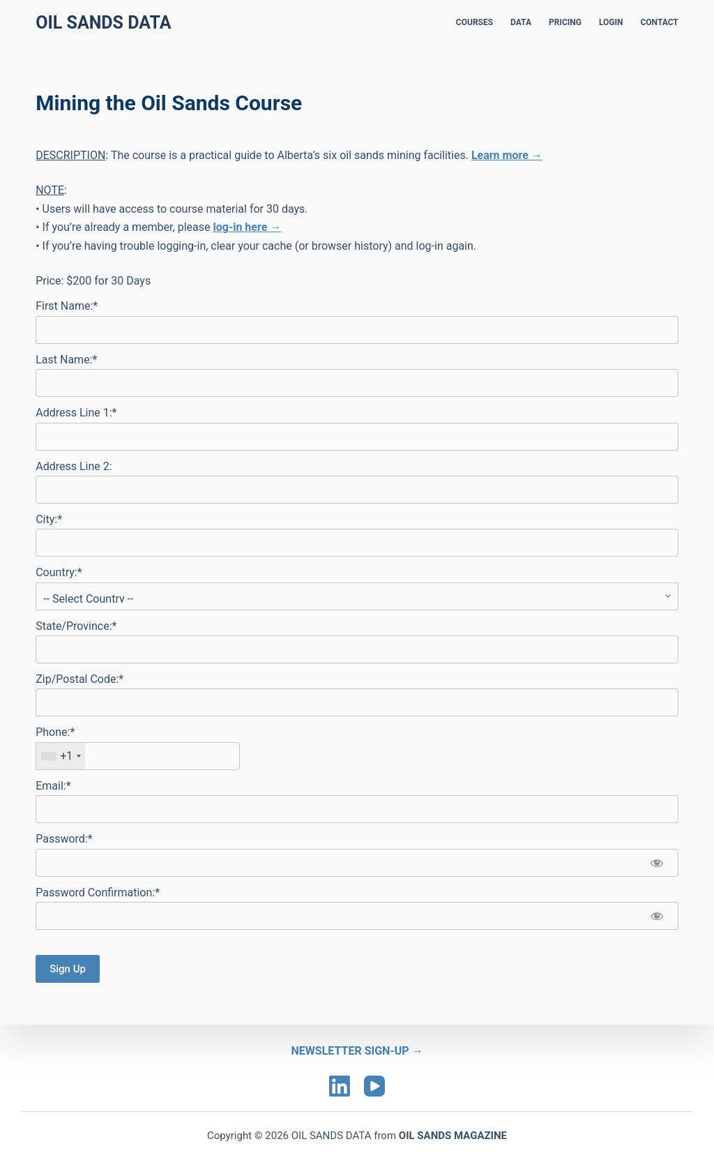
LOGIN (611, 22)
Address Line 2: (74, 466)
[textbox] (138, 756)
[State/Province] (357, 649)
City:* (49, 519)
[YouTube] (374, 1086)
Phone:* (55, 732)
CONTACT (659, 22)
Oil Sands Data (103, 23)
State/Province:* (76, 626)
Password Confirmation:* (98, 892)
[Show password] (656, 863)
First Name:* (67, 305)
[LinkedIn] (339, 1086)
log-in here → (247, 227)
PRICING (565, 22)
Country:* (59, 572)
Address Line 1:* (76, 412)
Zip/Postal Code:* (79, 679)
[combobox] (60, 756)
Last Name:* (66, 359)
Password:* (64, 838)
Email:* (53, 785)
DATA (520, 22)
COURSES (474, 22)
